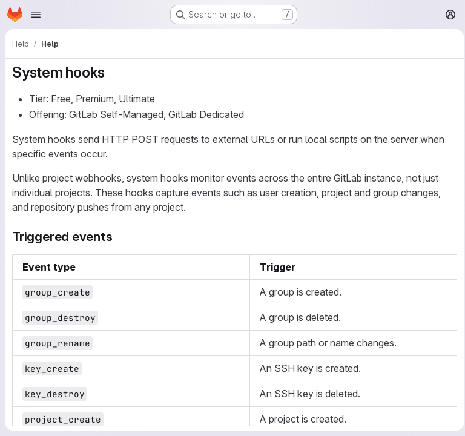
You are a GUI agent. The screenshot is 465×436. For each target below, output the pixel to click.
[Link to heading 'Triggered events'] (120, 236)
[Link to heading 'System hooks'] (112, 72)
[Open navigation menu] (35, 14)
